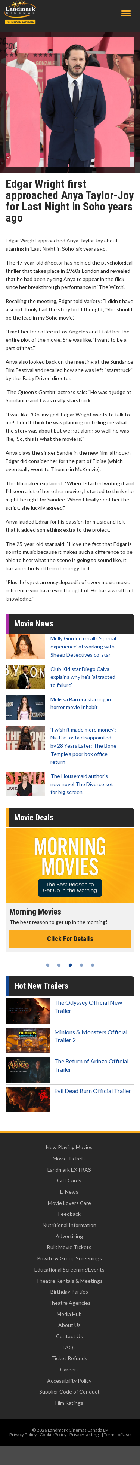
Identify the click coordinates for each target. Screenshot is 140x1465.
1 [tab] (48, 965)
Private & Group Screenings (69, 1258)
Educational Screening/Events (69, 1269)
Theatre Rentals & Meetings (69, 1281)
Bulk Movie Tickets (69, 1247)
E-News (69, 1191)
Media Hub (69, 1314)
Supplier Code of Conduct (69, 1391)
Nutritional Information (69, 1225)
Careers (69, 1369)
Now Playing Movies (69, 1147)
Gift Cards (69, 1180)
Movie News (33, 623)
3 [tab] (70, 965)
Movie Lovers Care (69, 1203)
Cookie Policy (53, 1434)
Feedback (69, 1214)
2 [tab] (59, 965)
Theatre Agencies (69, 1303)
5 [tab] (92, 965)
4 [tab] (81, 965)
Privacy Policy (23, 1434)
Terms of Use (117, 1434)
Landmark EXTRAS (69, 1169)
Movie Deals (33, 817)
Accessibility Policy (69, 1380)
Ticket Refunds (69, 1358)
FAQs (69, 1347)
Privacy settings (85, 1434)
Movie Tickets (69, 1158)
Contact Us (69, 1336)
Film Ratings (69, 1403)
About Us (69, 1325)
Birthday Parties (69, 1291)
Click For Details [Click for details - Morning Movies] (70, 939)
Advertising (69, 1236)
